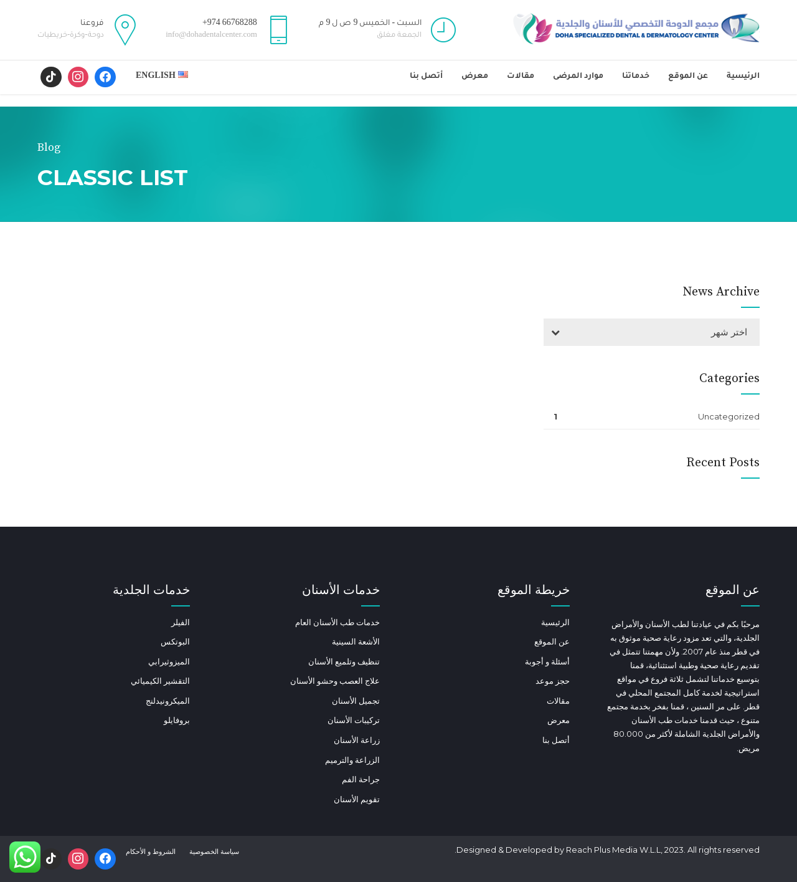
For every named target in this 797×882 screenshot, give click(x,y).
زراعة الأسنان (357, 740)
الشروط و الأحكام (151, 851)
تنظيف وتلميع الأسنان (344, 661)
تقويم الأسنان (357, 799)
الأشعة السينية (356, 641)
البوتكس (175, 641)
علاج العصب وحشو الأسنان (335, 681)
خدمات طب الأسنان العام (337, 622)
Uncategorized (729, 416)
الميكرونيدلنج (168, 701)
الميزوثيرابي (169, 661)
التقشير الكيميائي (160, 681)
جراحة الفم (361, 779)
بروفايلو (177, 720)
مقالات (520, 76)
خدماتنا (635, 76)
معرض (474, 76)
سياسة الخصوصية (214, 851)
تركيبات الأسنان (354, 720)
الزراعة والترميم (352, 760)
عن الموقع (688, 76)
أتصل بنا (426, 76)
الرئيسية (743, 76)
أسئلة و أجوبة (547, 661)
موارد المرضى (578, 76)
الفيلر (180, 622)
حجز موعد (552, 681)
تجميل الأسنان (356, 701)
